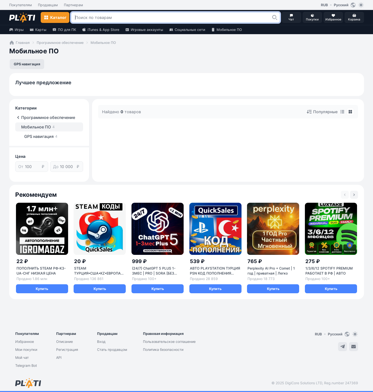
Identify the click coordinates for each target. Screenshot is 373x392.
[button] (275, 17)
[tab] (342, 111)
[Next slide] (354, 195)
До (56, 167)
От (20, 167)
